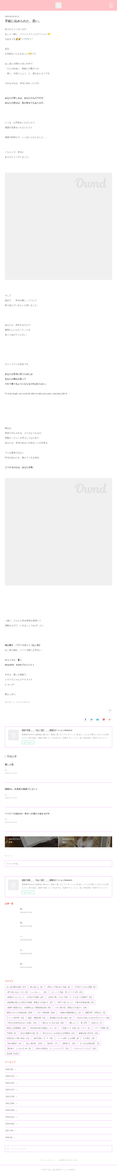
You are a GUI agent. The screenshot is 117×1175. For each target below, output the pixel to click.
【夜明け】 (68, 1044)
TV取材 (11, 1033)
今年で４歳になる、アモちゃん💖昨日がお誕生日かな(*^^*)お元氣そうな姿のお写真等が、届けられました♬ (49, 820)
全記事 (13, 1054)
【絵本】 (51, 1044)
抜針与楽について (43, 1039)
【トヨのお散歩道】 (89, 1044)
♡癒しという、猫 (77, 1023)
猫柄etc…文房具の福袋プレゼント (21, 789)
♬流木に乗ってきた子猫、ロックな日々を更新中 (70, 998)
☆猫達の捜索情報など (70, 1013)
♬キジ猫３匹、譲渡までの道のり (71, 1008)
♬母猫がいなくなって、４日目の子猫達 (25, 998)
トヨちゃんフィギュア (84, 1049)
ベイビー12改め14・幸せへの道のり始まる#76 (27, 814)
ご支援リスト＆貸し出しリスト (75, 1028)
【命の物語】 (14, 1044)
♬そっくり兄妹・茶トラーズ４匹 (66, 993)
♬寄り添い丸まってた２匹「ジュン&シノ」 (26, 993)
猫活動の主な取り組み (61, 1018)
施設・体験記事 (36, 1018)
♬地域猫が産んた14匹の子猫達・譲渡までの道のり (30, 1003)
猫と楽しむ (36, 987)
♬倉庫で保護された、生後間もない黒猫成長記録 (29, 1008)
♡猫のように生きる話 (52, 1023)
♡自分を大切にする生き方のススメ (92, 1018)
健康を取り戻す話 (88, 1033)
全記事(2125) (25, 702)
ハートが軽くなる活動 (68, 1039)
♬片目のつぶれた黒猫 (85, 987)
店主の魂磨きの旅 (29, 1033)
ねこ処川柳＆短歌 (16, 987)
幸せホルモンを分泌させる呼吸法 (58, 1033)
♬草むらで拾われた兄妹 (58, 987)
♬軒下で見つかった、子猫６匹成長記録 (75, 1003)
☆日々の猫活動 (45, 1013)
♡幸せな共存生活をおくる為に (22, 1023)
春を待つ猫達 (25, 964)
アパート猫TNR (15, 1018)
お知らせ (96, 1023)
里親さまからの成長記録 (19, 1013)
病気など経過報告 (16, 1028)
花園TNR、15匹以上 (95, 1013)
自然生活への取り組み (18, 1039)
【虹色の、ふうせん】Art (19, 1049)
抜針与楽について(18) (12, 702)
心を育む (89, 1039)
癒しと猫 (9, 764)
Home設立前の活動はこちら (43, 1028)
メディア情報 (101, 1028)
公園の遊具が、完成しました (32, 951)
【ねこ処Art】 (33, 1044)
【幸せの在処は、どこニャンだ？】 (52, 1049)
